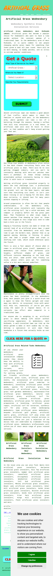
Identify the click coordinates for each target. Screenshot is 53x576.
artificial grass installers (35, 500)
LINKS (27, 14)
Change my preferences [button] (31, 566)
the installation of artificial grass (30, 380)
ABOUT (32, 14)
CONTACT (38, 14)
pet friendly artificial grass (20, 375)
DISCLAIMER (46, 14)
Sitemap (5, 548)
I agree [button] (32, 554)
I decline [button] (31, 560)
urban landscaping (40, 408)
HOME (21, 14)
